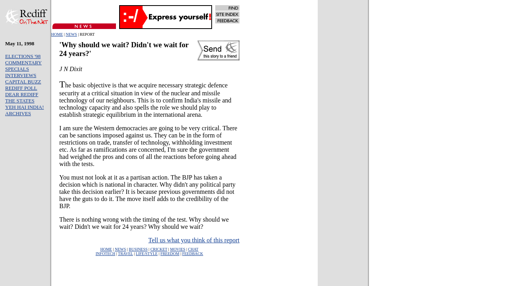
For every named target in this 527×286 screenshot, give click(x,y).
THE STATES (20, 101)
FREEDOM (170, 253)
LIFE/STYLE (147, 253)
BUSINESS (138, 249)
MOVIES (177, 249)
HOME (57, 34)
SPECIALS (17, 69)
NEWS (71, 34)
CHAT (193, 249)
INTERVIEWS (20, 75)
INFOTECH (105, 253)
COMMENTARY (23, 63)
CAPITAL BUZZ (23, 82)
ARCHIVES (18, 113)
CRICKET (159, 249)
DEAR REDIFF (21, 94)
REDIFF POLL (21, 88)
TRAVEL (125, 253)
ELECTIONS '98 (23, 56)
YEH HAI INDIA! (24, 107)
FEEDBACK (192, 253)
